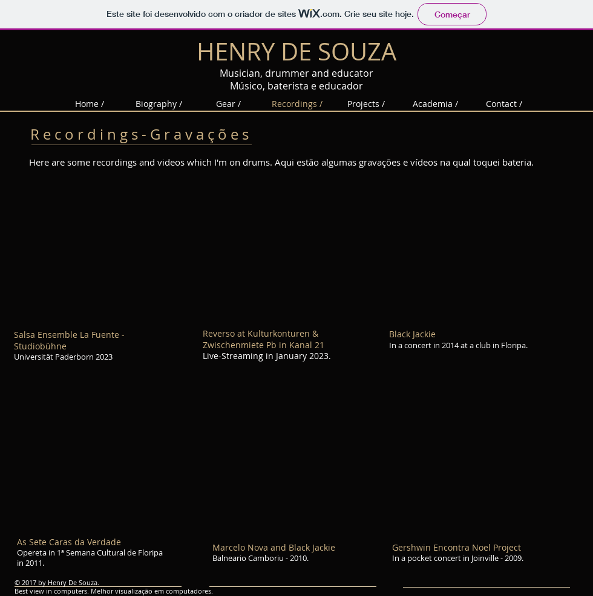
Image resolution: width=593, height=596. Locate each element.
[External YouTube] (95, 253)
